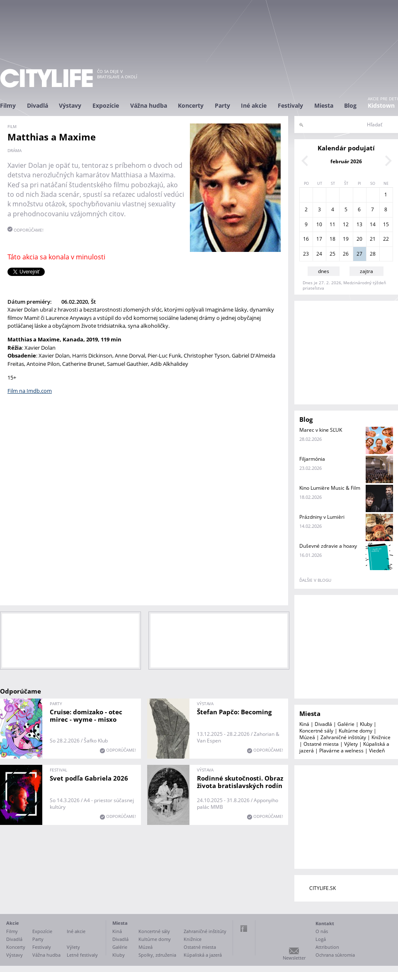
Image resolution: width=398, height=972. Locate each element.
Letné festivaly (82, 955)
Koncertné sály (316, 730)
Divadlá (37, 105)
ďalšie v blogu (315, 580)
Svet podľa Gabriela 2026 (89, 778)
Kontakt (324, 923)
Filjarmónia (312, 458)
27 (359, 253)
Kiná (304, 724)
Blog (350, 105)
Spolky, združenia (157, 955)
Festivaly (290, 105)
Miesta (323, 105)
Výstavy (70, 105)
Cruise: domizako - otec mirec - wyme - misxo (86, 715)
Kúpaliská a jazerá (203, 955)
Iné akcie (254, 105)
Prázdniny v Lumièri (322, 516)
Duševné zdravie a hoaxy (328, 545)
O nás (321, 931)
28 (373, 253)
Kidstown (381, 105)
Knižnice (381, 737)
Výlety (351, 743)
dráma (14, 150)
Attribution (327, 947)
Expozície (105, 105)
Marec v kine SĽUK (320, 429)
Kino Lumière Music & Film (329, 487)
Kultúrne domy (355, 730)
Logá (320, 939)
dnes (323, 271)
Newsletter (294, 958)
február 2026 (346, 161)
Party (222, 105)
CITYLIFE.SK (322, 888)
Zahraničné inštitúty (343, 737)
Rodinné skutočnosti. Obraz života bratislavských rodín (240, 782)
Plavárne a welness (341, 750)
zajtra (366, 271)
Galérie (345, 724)
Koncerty (191, 105)
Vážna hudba (148, 105)
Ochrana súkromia (335, 955)
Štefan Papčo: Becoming (234, 712)
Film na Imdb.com (29, 390)
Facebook (243, 928)
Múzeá (307, 737)
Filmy (8, 105)
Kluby (366, 724)
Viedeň (377, 750)
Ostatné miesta (321, 743)
